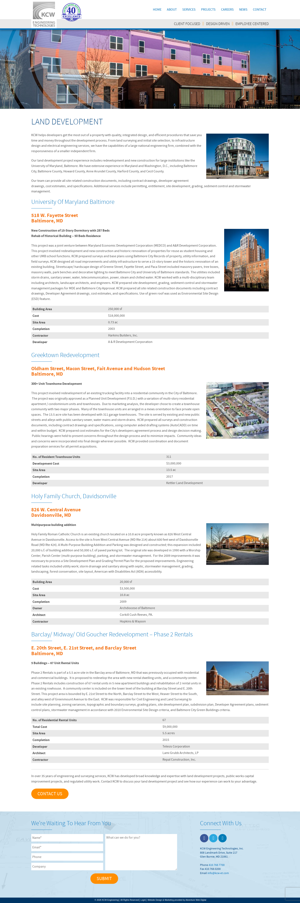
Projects (208, 10)
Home (157, 10)
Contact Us (50, 794)
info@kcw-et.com (218, 873)
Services (189, 10)
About (172, 10)
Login (143, 900)
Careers (227, 10)
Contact (259, 10)
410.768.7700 (217, 865)
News (243, 10)
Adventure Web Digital (196, 900)
